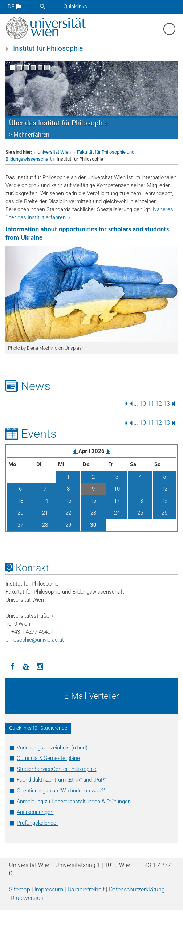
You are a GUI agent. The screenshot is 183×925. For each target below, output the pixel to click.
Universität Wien (54, 152)
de (14, 6)
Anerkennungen (35, 812)
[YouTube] (26, 666)
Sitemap (19, 889)
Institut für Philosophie (48, 48)
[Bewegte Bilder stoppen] (47, 67)
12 (158, 403)
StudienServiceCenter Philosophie (56, 769)
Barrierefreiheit (86, 889)
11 (150, 403)
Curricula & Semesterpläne (48, 758)
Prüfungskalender (37, 823)
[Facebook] (12, 666)
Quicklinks (75, 6)
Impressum (48, 889)
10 (142, 403)
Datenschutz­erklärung (137, 889)
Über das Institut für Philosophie (58, 123)
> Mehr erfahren (29, 134)
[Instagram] (40, 666)
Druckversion (27, 897)
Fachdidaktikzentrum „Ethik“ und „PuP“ (61, 779)
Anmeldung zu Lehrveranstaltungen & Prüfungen (74, 801)
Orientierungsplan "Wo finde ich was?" (61, 790)
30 (93, 524)
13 (166, 403)
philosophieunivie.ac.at (34, 640)
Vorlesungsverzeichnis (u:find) (52, 747)
